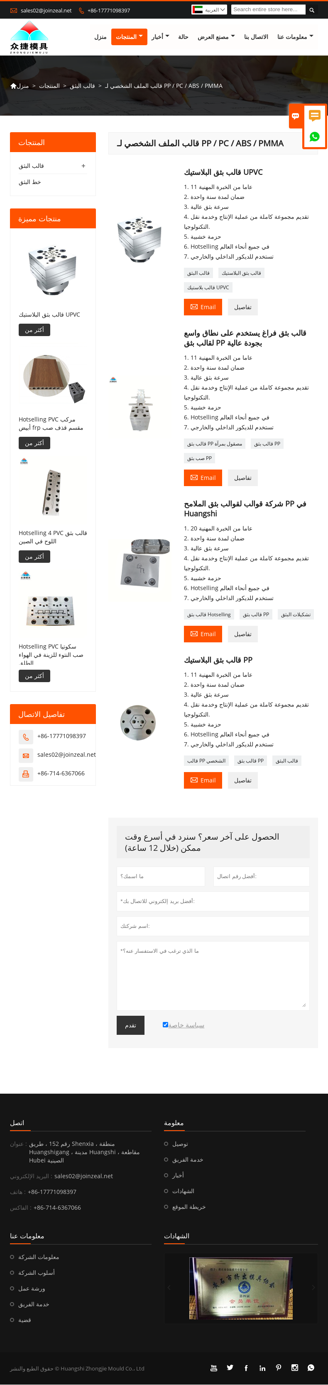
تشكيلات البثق (296, 614)
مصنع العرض (216, 37)
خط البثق (30, 182)
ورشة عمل (31, 1289)
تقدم (130, 1025)
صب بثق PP (199, 458)
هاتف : (18, 1192)
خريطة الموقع (189, 1207)
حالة (183, 37)
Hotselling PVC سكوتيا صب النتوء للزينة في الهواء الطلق (51, 654)
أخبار (160, 37)
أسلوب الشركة (36, 1273)
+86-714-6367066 (61, 773)
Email (203, 306)
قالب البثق (82, 86)
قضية (24, 1320)
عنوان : (18, 1144)
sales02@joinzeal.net (46, 10)
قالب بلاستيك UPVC (208, 287)
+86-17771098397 (109, 10)
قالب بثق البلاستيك (241, 273)
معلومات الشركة (38, 1257)
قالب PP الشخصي (206, 761)
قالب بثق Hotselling (209, 614)
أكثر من (34, 330)
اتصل (17, 1123)
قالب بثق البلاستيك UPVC (49, 314)
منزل (100, 37)
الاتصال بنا (256, 37)
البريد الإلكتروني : (31, 1176)
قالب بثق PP (267, 444)
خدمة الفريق (187, 1160)
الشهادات (183, 1191)
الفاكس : (21, 1208)
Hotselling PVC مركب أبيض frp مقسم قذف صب (51, 424)
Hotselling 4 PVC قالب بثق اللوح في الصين (53, 537)
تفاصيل (243, 307)
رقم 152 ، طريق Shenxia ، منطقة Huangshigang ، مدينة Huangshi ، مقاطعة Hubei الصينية (84, 1152)
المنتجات (129, 37)
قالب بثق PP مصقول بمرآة (214, 444)
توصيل (180, 1144)
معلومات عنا (295, 37)
